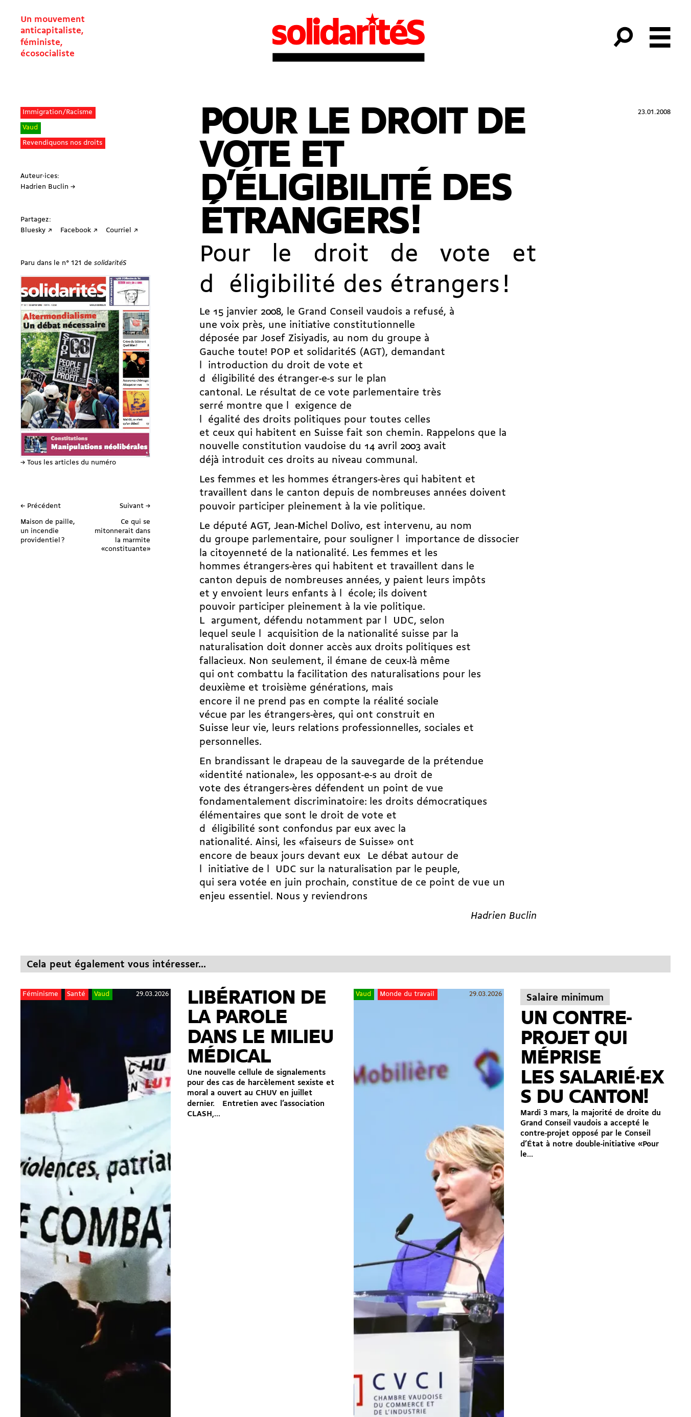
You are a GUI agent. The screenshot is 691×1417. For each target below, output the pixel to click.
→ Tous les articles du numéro (68, 463)
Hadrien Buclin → (47, 187)
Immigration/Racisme (57, 112)
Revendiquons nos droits (62, 143)
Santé (76, 994)
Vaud (30, 127)
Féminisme (40, 994)
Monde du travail (407, 994)
